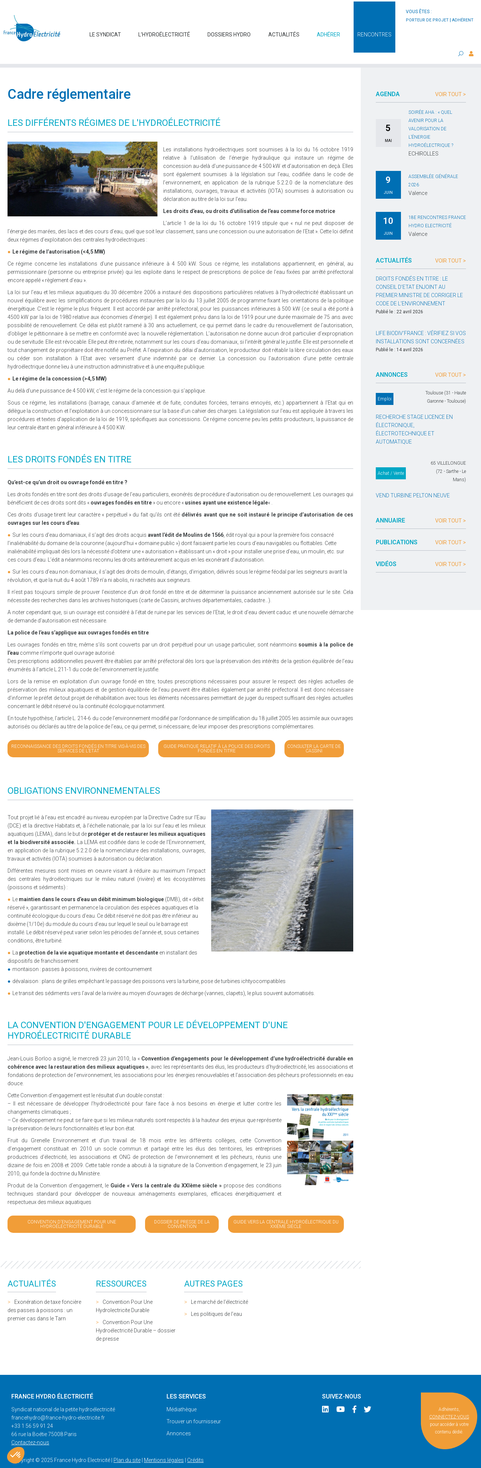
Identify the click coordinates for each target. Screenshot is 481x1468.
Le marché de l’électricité (219, 1287)
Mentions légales (164, 1445)
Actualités (283, 31)
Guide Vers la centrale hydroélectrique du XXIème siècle (286, 1209)
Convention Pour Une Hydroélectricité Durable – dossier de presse (135, 1315)
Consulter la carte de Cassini (314, 734)
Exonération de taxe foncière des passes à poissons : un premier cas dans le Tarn (44, 1295)
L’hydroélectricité (164, 31)
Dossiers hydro (229, 31)
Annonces (178, 1418)
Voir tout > (450, 79)
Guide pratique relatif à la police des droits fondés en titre (216, 734)
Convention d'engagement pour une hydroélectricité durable (71, 1209)
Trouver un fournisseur (193, 1406)
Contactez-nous (30, 1427)
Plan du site (127, 1445)
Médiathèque (181, 1394)
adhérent (462, 20)
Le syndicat (105, 31)
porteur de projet (427, 20)
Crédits (195, 1445)
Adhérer (328, 31)
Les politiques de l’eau (216, 1299)
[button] (16, 1455)
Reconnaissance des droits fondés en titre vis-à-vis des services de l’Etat (78, 734)
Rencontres (374, 31)
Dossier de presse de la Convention (182, 1209)
